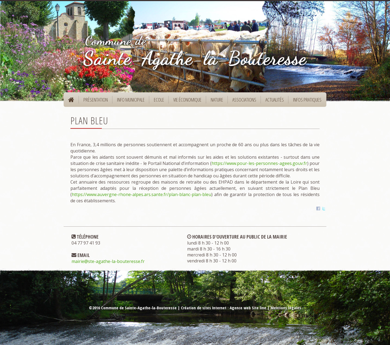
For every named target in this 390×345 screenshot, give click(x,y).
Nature (215, 101)
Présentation (94, 101)
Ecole (157, 101)
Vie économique (186, 101)
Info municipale (129, 101)
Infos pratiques (305, 101)
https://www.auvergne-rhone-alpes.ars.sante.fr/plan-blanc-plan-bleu (141, 194)
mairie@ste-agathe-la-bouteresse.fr (108, 261)
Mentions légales (286, 307)
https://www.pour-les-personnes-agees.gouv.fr (259, 163)
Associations (244, 99)
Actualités (274, 99)
